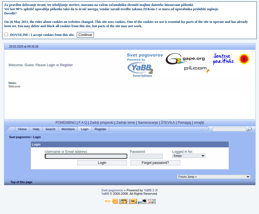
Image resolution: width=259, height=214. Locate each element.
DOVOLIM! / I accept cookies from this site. (42, 35)
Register (66, 65)
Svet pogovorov (20, 137)
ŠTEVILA (168, 123)
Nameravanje (148, 123)
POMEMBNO (66, 123)
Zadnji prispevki (101, 123)
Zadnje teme (125, 123)
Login (51, 65)
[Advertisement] (130, 104)
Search (50, 129)
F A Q (82, 123)
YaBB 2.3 (150, 190)
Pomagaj (184, 123)
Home (22, 129)
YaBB (105, 193)
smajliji (199, 123)
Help (36, 129)
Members (68, 129)
